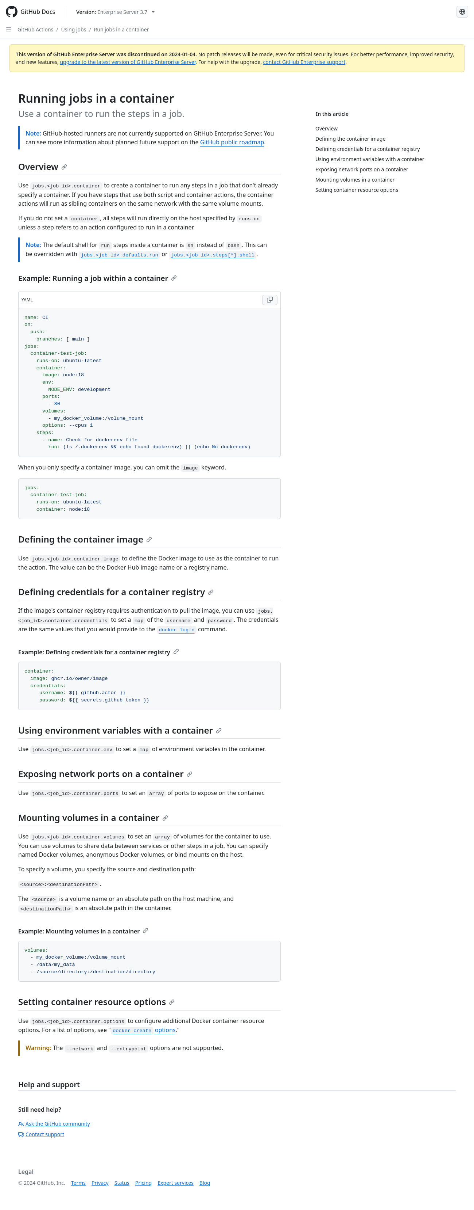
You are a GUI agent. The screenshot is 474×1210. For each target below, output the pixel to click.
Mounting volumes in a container (93, 817)
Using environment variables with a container (120, 730)
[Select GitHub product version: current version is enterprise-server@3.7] (115, 12)
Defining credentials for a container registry (116, 592)
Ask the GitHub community (54, 1123)
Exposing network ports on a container (105, 774)
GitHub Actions (35, 29)
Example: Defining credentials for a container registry (98, 652)
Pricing (143, 1182)
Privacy (100, 1182)
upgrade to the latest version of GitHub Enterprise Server (127, 61)
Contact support (41, 1134)
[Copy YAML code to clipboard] (269, 300)
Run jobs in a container (121, 29)
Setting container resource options (96, 1002)
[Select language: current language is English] (462, 12)
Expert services (176, 1182)
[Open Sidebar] (9, 29)
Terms (78, 1182)
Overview (42, 166)
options (143, 1030)
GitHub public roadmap (232, 142)
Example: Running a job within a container (97, 278)
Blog (204, 1182)
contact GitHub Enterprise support (304, 61)
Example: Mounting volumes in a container (83, 931)
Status (121, 1182)
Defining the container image (85, 539)
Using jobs (73, 29)
